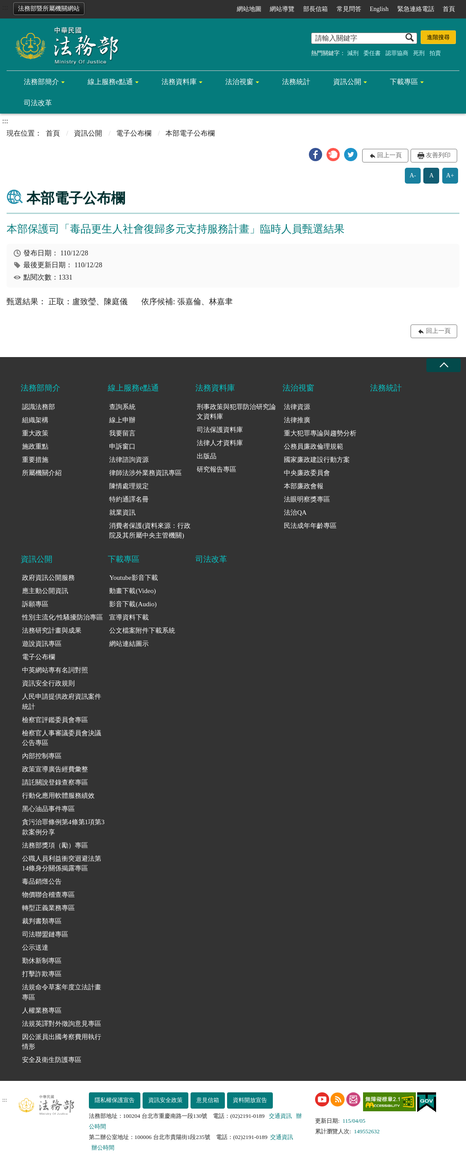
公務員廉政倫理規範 (313, 446)
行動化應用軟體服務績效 (58, 795)
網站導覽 (282, 9)
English (379, 9)
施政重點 (35, 446)
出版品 (206, 456)
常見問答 (349, 9)
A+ (450, 175)
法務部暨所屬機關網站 (49, 8)
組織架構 (35, 420)
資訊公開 (347, 81)
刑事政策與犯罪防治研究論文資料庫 (236, 411)
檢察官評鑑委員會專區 (55, 719)
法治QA (295, 512)
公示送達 (35, 947)
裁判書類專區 (42, 921)
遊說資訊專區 (42, 643)
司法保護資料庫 (220, 429)
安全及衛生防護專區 (51, 1059)
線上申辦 (122, 420)
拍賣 (435, 53)
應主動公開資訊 (45, 590)
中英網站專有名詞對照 (55, 670)
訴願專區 (35, 604)
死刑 (419, 53)
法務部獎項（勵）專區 (55, 845)
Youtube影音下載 (133, 577)
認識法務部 (38, 406)
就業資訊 (122, 512)
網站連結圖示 (129, 643)
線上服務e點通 (110, 81)
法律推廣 (297, 420)
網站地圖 (249, 9)
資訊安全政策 (165, 1100)
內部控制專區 (42, 755)
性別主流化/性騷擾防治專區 (62, 617)
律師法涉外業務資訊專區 (145, 472)
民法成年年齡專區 (310, 525)
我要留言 (122, 433)
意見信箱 (207, 1100)
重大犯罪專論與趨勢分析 (320, 433)
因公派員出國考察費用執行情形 (61, 1042)
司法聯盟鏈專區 (45, 934)
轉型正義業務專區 (48, 907)
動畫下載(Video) (132, 590)
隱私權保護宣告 (115, 1100)
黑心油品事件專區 (48, 808)
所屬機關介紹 (42, 472)
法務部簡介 (41, 81)
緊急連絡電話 (415, 9)
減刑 (353, 53)
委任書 (372, 53)
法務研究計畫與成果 (51, 630)
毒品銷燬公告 (42, 881)
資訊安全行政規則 (48, 683)
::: (5, 7)
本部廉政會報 (303, 486)
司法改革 (38, 103)
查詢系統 (122, 406)
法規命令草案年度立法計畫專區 (61, 992)
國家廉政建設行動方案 (317, 459)
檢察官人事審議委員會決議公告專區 (61, 738)
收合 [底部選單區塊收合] (443, 365)
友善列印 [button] (438, 155)
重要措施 (35, 459)
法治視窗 (239, 81)
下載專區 (404, 81)
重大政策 (35, 433)
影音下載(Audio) (133, 604)
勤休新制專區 (42, 960)
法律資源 (297, 406)
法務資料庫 (179, 81)
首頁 (449, 9)
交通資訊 (280, 1116)
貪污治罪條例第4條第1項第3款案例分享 (63, 827)
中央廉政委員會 (307, 472)
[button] (315, 154)
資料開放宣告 (250, 1100)
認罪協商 (396, 53)
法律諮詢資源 (129, 459)
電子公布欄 (133, 133)
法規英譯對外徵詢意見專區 (61, 1023)
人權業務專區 (42, 1010)
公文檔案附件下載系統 (142, 630)
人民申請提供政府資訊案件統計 (61, 701)
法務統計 (296, 81)
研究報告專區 (216, 469)
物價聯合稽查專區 (48, 894)
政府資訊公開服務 (48, 577)
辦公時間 (103, 1147)
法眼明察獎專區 (307, 499)
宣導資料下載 (129, 617)
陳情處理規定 (129, 486)
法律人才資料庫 (220, 442)
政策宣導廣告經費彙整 (55, 769)
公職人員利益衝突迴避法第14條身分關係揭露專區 (61, 863)
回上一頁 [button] (389, 155)
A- (413, 175)
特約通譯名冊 (129, 499)
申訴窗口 (122, 446)
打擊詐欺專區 (42, 973)
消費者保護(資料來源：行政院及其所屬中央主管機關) (150, 530)
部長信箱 (315, 9)
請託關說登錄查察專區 (55, 782)
